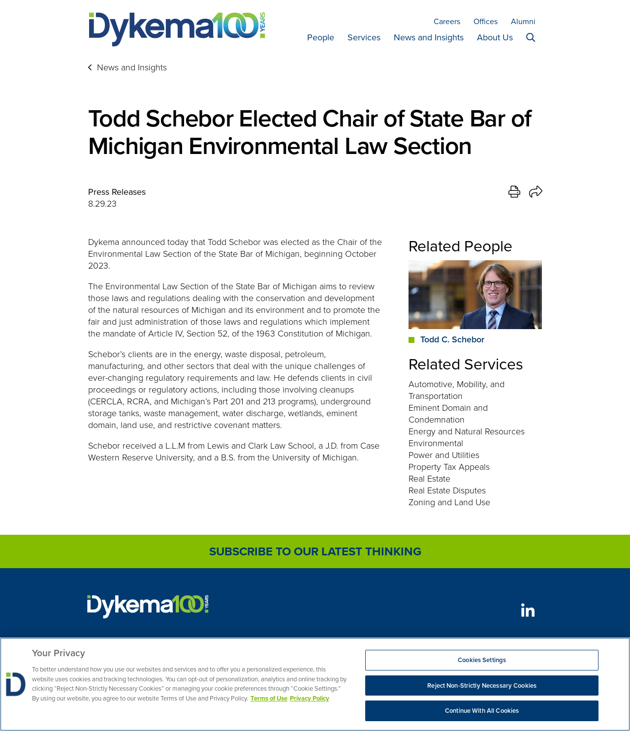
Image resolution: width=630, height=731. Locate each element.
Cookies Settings (482, 660)
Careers (447, 21)
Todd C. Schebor (452, 339)
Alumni (523, 21)
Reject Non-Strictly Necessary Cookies (481, 685)
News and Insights (429, 37)
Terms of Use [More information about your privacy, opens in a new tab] (269, 698)
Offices (485, 21)
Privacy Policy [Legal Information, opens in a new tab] (309, 698)
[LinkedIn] (527, 610)
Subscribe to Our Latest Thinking (315, 551)
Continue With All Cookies (482, 710)
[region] (315, 684)
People (320, 37)
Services (363, 37)
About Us (495, 37)
